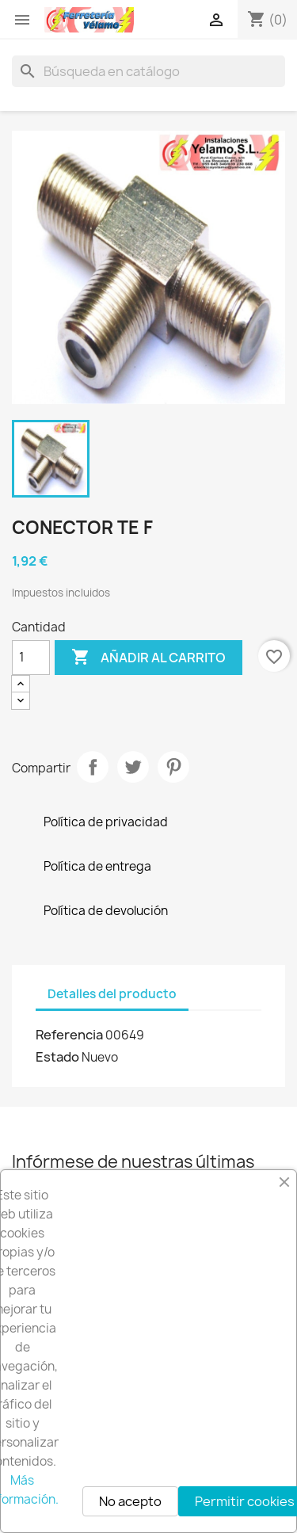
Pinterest (173, 767)
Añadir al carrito (148, 657)
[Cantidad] (31, 657)
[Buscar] (148, 71)
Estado (57, 1057)
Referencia (69, 1035)
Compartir (93, 767)
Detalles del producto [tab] (112, 994)
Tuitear (133, 767)
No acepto (130, 1501)
